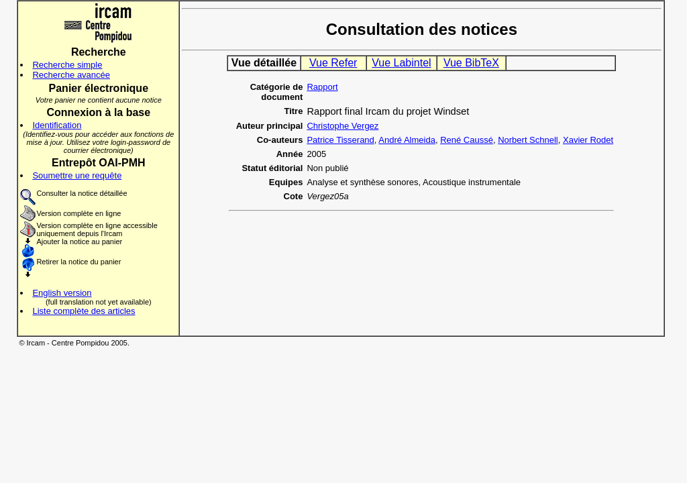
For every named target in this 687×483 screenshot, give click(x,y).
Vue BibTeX (471, 62)
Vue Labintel (401, 62)
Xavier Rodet (588, 140)
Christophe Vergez (342, 126)
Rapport (322, 87)
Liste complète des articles (83, 311)
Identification (56, 125)
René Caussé (466, 140)
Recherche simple (67, 65)
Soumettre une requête (76, 175)
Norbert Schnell (528, 140)
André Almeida (406, 140)
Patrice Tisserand (340, 140)
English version (61, 293)
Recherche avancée (71, 75)
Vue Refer (333, 62)
